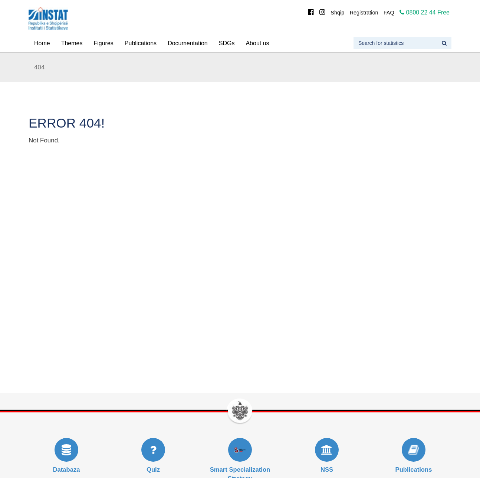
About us (257, 43)
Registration (364, 13)
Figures (103, 43)
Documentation (188, 43)
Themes (72, 43)
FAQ (389, 13)
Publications (141, 43)
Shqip (337, 13)
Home (42, 43)
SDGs (227, 43)
